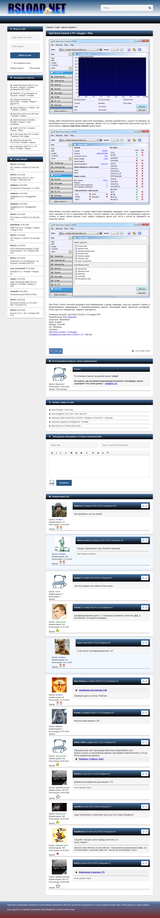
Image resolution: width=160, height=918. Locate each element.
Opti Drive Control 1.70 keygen (63, 332)
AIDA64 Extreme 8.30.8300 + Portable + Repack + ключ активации (23, 122)
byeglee (77, 578)
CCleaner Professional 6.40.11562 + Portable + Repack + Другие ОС (24, 102)
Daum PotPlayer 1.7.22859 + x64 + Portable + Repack (24, 109)
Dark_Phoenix (80, 681)
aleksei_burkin (83, 540)
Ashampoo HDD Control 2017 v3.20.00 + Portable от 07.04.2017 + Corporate (82, 418)
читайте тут (111, 383)
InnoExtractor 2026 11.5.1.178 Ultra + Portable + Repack (23, 147)
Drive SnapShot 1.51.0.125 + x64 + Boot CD (69, 414)
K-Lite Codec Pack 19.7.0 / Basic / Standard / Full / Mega (24, 135)
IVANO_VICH (79, 742)
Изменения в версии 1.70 (92, 872)
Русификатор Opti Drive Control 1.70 (66, 334)
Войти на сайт (25, 55)
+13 (55, 351)
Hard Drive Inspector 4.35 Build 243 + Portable (70, 422)
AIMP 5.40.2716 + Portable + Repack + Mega (23, 129)
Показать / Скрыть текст (91, 759)
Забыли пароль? (17, 68)
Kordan (77, 713)
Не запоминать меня (22, 63)
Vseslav (77, 607)
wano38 (77, 807)
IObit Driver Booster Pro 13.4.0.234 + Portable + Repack (23, 141)
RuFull (77, 774)
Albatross (78, 506)
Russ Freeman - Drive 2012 (62, 410)
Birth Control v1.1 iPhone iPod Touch (66, 426)
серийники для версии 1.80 (93, 690)
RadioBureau (79, 832)
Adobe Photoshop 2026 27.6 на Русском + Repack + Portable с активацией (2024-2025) (24, 87)
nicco (79, 643)
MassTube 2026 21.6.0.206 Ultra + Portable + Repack (24, 115)
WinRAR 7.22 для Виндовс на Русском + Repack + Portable (23, 94)
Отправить (64, 483)
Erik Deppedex (70, 317)
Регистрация (34, 68)
